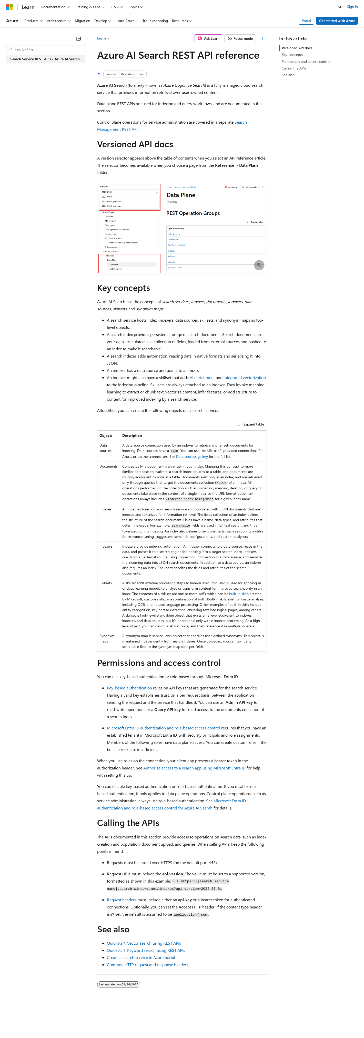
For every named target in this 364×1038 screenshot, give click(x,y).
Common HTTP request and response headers (147, 964)
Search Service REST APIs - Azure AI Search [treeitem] (45, 58)
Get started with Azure (337, 20)
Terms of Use (187, 1022)
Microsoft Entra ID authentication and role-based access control (163, 727)
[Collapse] (78, 38)
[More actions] (262, 38)
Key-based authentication (129, 687)
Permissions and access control (306, 61)
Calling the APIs (294, 68)
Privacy (112, 1022)
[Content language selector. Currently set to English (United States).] (29, 1010)
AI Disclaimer (16, 1022)
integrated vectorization (245, 377)
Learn (101, 38)
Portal (306, 20)
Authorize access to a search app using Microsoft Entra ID (194, 767)
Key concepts (292, 54)
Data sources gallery (192, 456)
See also (288, 74)
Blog (69, 1022)
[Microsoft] (9, 7)
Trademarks (212, 1022)
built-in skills (239, 593)
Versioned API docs (297, 47)
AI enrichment (202, 377)
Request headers (121, 899)
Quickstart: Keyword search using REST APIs (146, 950)
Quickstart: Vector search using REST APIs (144, 943)
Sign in (352, 6)
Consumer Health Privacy (147, 1022)
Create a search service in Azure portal (141, 957)
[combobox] (45, 49)
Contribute (91, 1022)
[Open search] (340, 7)
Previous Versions (46, 1022)
